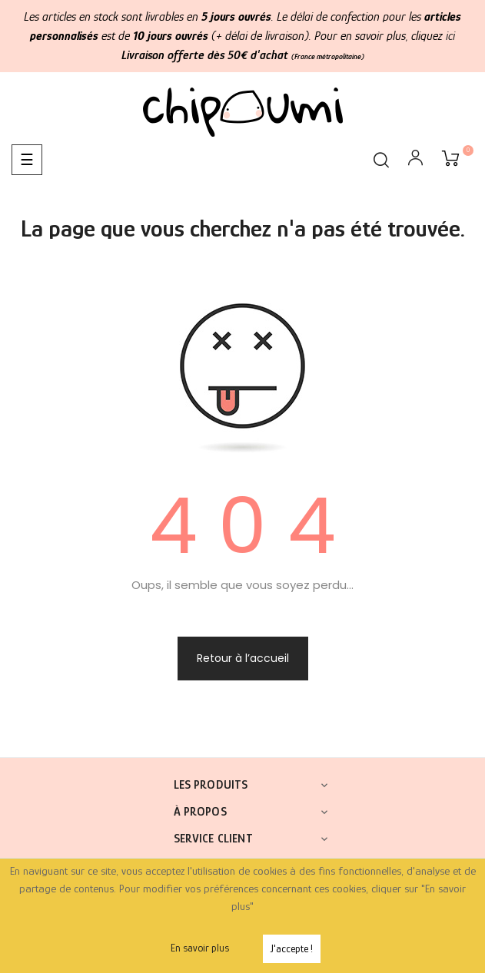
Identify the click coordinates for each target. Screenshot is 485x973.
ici (450, 36)
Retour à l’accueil (243, 658)
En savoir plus (200, 948)
